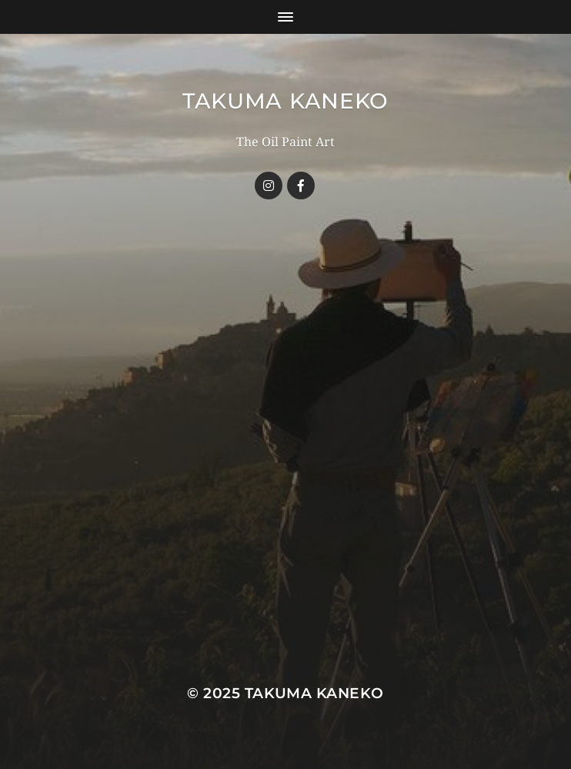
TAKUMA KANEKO (285, 101)
